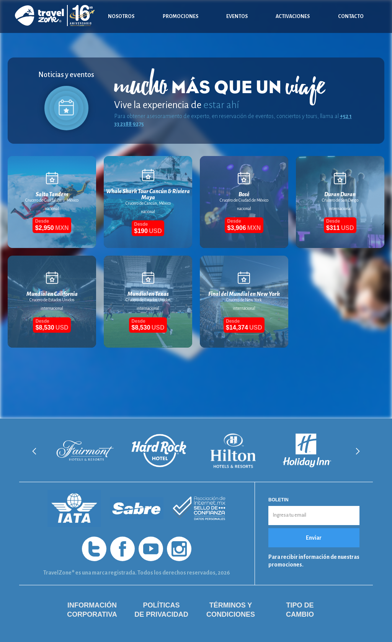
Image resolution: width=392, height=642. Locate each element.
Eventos (237, 16)
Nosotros (121, 16)
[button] (34, 451)
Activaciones (293, 16)
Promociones (180, 16)
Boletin (278, 499)
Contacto (351, 16)
